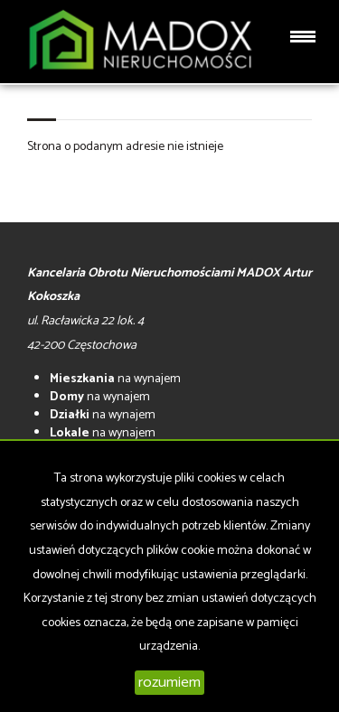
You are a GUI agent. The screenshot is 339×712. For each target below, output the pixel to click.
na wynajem (115, 379)
